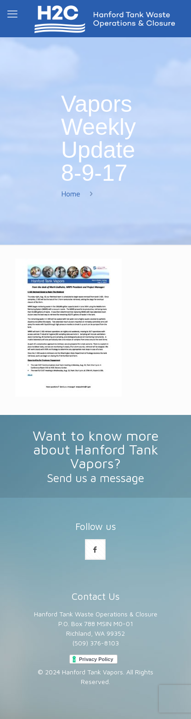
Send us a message (95, 477)
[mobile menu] (12, 14)
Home (70, 194)
